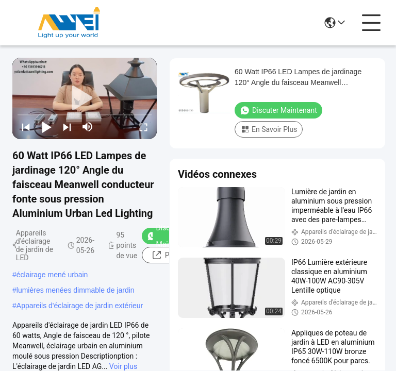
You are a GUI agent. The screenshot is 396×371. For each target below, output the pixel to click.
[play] (84, 98)
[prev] (25, 126)
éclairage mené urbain (52, 275)
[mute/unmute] (87, 126)
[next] (67, 126)
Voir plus (123, 366)
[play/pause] (46, 126)
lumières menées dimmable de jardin (75, 290)
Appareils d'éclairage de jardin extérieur (79, 305)
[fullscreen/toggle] (143, 126)
